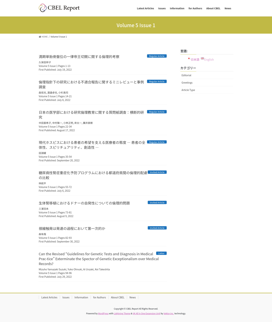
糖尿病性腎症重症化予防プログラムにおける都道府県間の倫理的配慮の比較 (93, 175)
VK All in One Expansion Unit (146, 313)
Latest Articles (49, 297)
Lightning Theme (122, 313)
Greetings (187, 82)
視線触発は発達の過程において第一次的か (72, 228)
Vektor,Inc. (169, 313)
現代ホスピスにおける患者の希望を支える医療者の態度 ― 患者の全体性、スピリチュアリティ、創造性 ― (92, 145)
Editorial (186, 75)
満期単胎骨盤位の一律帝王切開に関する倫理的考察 (79, 56)
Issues (65, 297)
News (133, 297)
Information (81, 297)
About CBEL (117, 297)
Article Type (188, 90)
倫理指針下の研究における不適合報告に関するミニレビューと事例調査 (91, 84)
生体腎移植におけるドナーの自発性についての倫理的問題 (84, 202)
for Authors (99, 297)
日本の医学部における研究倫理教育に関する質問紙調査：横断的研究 (91, 115)
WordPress (103, 313)
